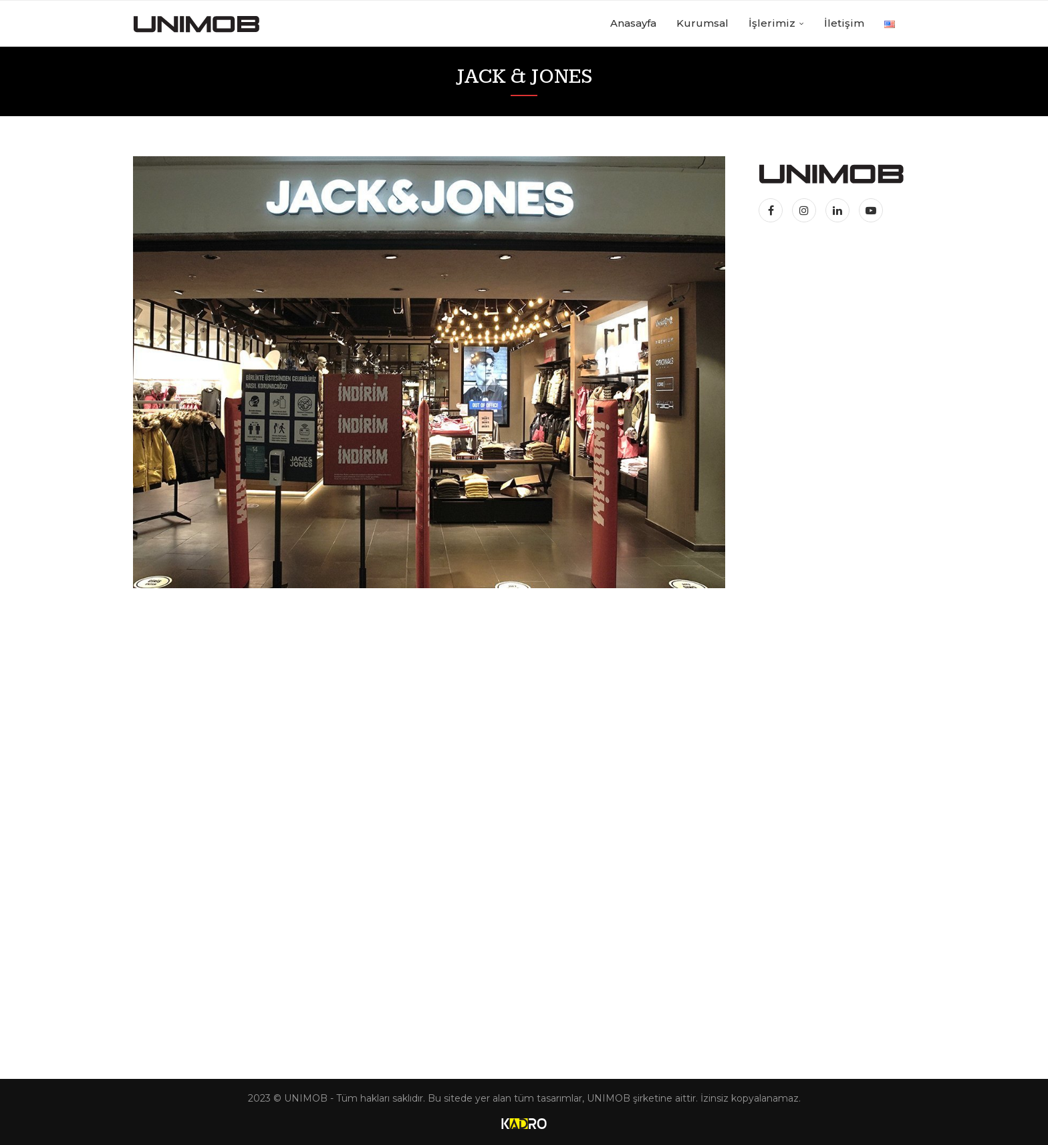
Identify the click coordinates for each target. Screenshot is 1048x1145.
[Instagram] (805, 210)
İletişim (844, 23)
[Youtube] (871, 210)
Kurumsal (702, 23)
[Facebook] (774, 210)
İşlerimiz (772, 23)
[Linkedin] (839, 210)
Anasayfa (633, 23)
